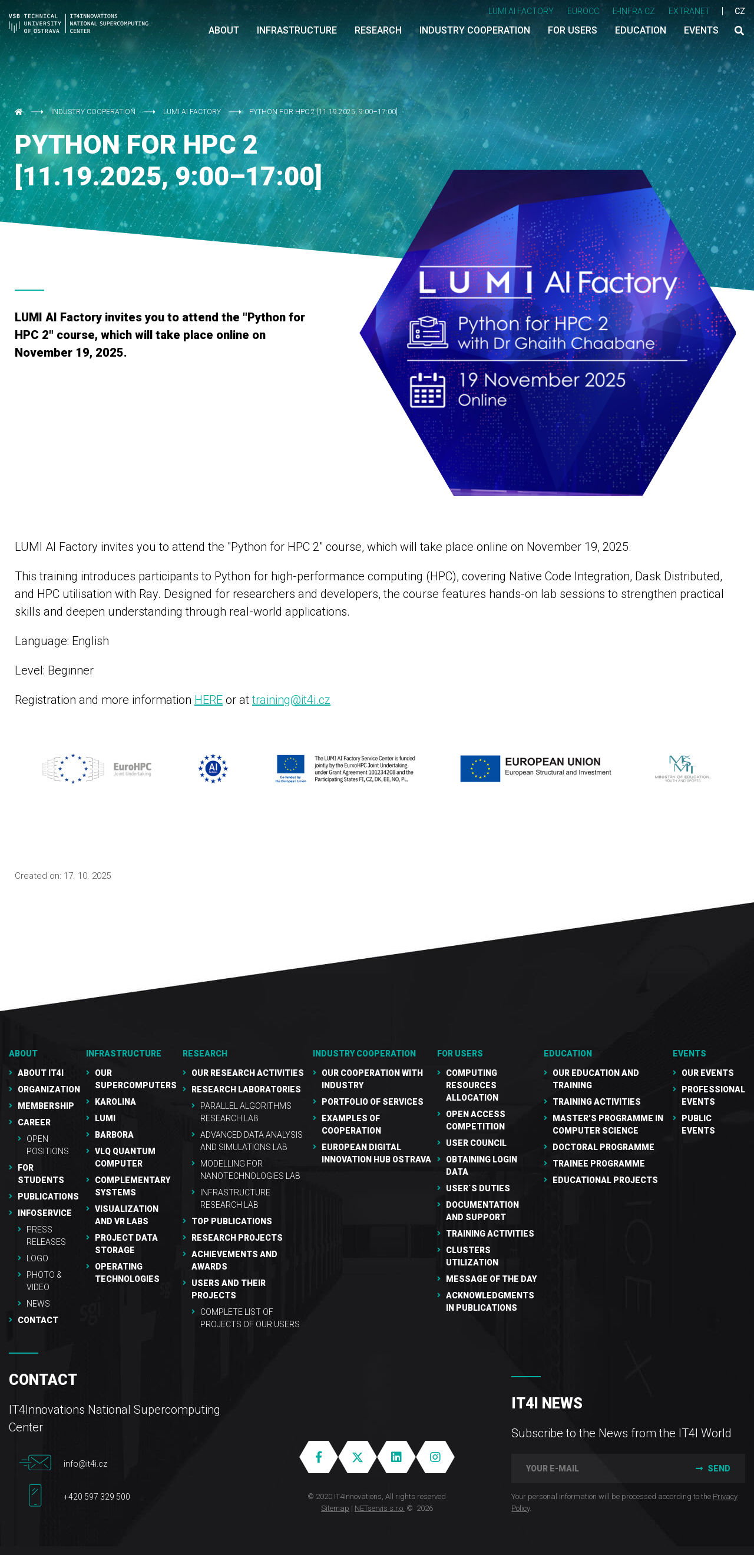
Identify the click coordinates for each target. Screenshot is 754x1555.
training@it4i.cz (291, 700)
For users (460, 1053)
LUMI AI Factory (192, 112)
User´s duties (478, 1188)
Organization (49, 1089)
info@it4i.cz (85, 1463)
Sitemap (335, 1508)
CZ (740, 11)
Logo (37, 1258)
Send (711, 1468)
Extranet (689, 11)
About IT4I (41, 1073)
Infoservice (45, 1213)
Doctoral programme (603, 1147)
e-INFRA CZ (634, 11)
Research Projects (237, 1237)
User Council (476, 1143)
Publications (48, 1196)
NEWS (38, 1303)
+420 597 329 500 (97, 1496)
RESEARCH (205, 1053)
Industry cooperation (94, 112)
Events (689, 1053)
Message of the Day (491, 1279)
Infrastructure (123, 1053)
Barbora (114, 1134)
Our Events (708, 1073)
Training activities (597, 1102)
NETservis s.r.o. (380, 1508)
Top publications (231, 1221)
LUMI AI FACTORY (521, 11)
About (23, 1053)
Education (568, 1053)
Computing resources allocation (472, 1085)
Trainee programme (599, 1163)
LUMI (105, 1118)
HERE (208, 700)
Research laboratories (246, 1089)
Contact (38, 1320)
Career (34, 1122)
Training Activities (490, 1233)
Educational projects (605, 1180)
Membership (46, 1106)
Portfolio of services (373, 1102)
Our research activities (247, 1073)
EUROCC (583, 11)
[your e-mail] (595, 1468)
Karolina (115, 1102)
